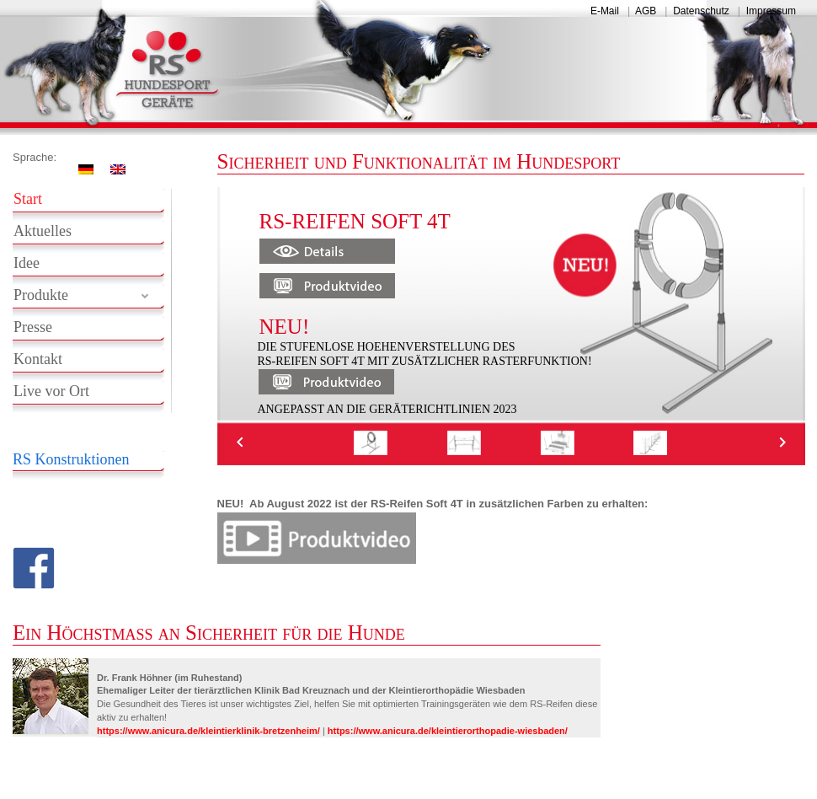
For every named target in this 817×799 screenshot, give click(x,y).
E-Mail (604, 11)
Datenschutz (701, 11)
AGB (645, 11)
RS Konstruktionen (71, 459)
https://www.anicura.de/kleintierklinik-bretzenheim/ (208, 731)
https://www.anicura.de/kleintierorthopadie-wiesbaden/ (448, 731)
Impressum (771, 11)
